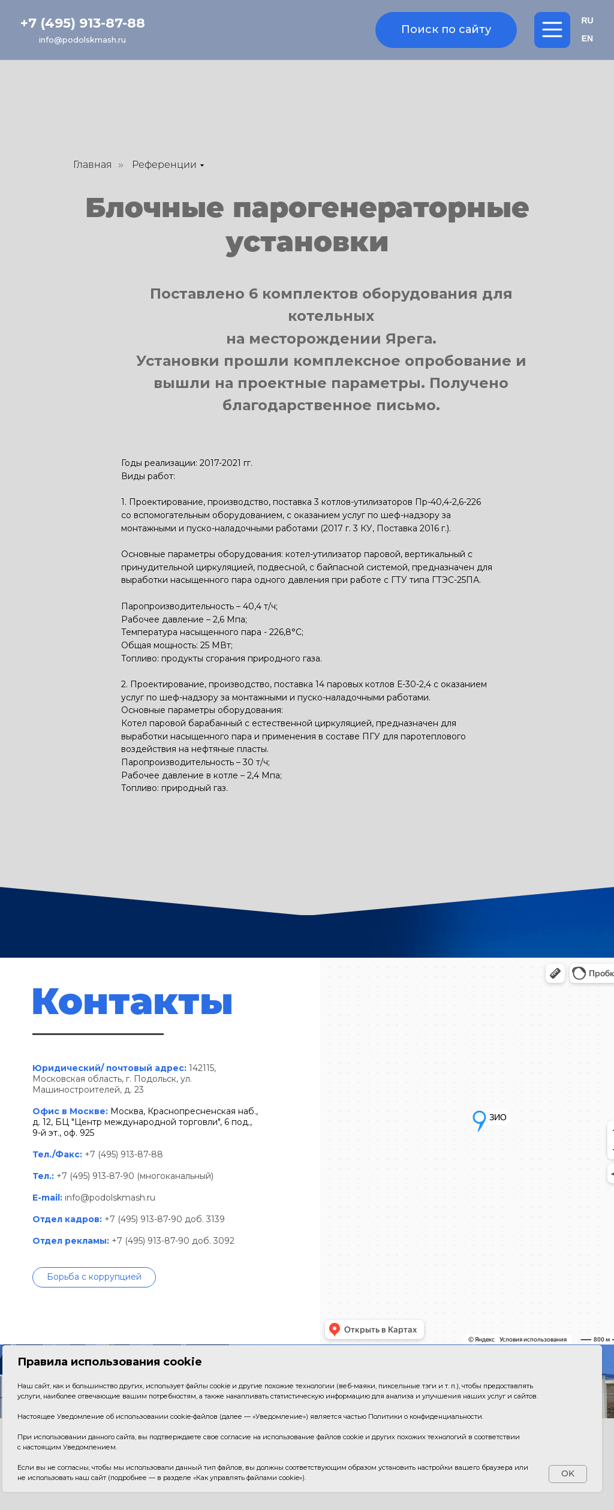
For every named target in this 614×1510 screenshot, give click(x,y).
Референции (164, 164)
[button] (94, 1277)
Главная (92, 164)
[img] (307, 31)
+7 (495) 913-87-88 (82, 23)
